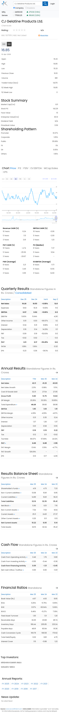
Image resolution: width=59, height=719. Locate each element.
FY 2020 (5, 688)
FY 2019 (15, 688)
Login (52, 3)
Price (13, 168)
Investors (31, 8)
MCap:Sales (51, 168)
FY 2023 (25, 683)
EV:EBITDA (36, 168)
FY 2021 (44, 683)
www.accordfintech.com (14, 709)
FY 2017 (33, 688)
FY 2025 (5, 683)
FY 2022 (34, 683)
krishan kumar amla (11, 662)
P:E (19, 168)
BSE (9, 44)
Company (19, 8)
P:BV (25, 168)
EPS (5, 172)
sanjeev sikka (8, 667)
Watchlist (44, 35)
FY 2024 (15, 683)
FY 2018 (24, 688)
